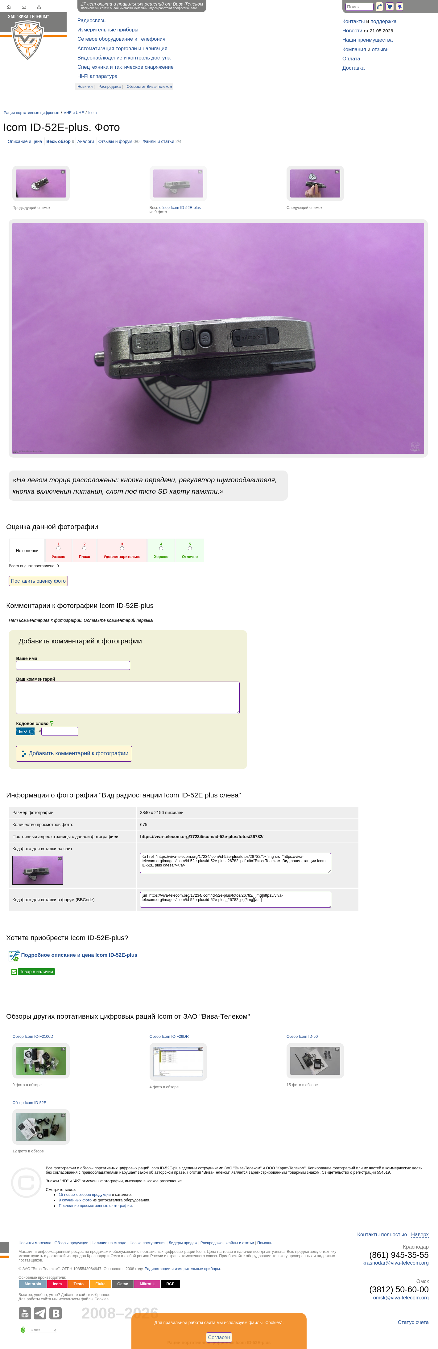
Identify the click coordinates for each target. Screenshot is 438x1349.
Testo (79, 1284)
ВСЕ (170, 1284)
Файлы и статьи (158, 141)
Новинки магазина (35, 1243)
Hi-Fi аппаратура (97, 76)
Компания (354, 49)
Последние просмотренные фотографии (95, 1206)
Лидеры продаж (183, 1243)
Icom (92, 113)
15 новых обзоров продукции (85, 1194)
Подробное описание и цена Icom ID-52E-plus (73, 955)
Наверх (420, 1234)
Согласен (219, 1337)
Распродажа (110, 86)
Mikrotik (147, 1284)
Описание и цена (25, 141)
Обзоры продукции (72, 1243)
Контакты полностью (382, 1234)
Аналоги (85, 141)
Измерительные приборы (107, 30)
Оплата (351, 59)
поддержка (383, 21)
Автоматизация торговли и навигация (122, 48)
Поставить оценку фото (38, 581)
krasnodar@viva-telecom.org (395, 1263)
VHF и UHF (74, 113)
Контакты (353, 21)
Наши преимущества (367, 40)
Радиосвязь (91, 20)
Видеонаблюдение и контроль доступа (124, 58)
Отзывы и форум (115, 141)
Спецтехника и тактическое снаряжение (125, 67)
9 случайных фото (75, 1200)
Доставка (353, 68)
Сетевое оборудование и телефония (121, 39)
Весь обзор (58, 141)
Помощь (264, 1243)
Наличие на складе (109, 1243)
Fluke (100, 1284)
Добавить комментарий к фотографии (73, 753)
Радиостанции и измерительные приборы (182, 1269)
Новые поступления (148, 1243)
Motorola (33, 1284)
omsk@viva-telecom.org (401, 1298)
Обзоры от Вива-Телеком (149, 86)
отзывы (381, 49)
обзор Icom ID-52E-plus (179, 208)
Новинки (85, 86)
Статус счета (413, 1322)
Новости (352, 31)
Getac (122, 1284)
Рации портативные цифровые (31, 113)
